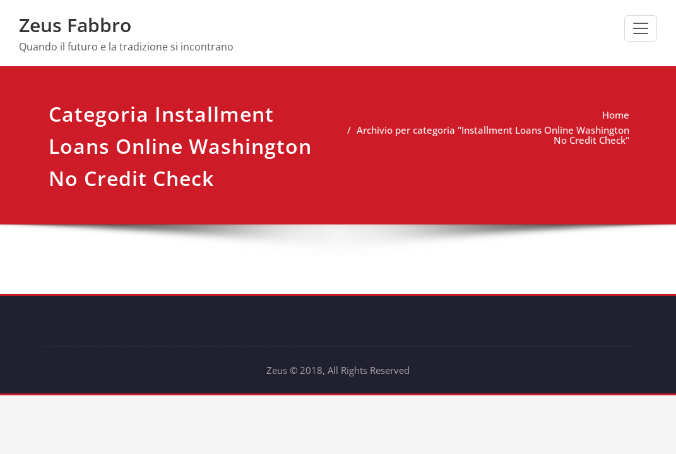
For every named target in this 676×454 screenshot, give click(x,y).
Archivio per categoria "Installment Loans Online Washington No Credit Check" (478, 135)
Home (601, 114)
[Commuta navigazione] (640, 28)
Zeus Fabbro (75, 25)
